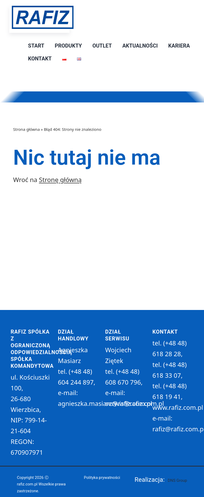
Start (36, 46)
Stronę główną (60, 179)
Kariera (179, 46)
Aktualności (140, 46)
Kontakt (40, 58)
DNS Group (177, 480)
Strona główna (26, 129)
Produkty (68, 46)
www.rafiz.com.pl (178, 407)
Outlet (102, 46)
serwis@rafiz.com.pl (134, 403)
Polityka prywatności (102, 477)
